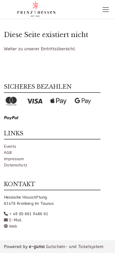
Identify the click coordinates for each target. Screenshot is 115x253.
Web (10, 226)
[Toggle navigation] (105, 9)
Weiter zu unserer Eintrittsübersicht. (40, 48)
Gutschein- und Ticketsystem (66, 246)
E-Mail (13, 220)
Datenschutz (15, 165)
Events (10, 146)
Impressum (14, 159)
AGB (8, 152)
